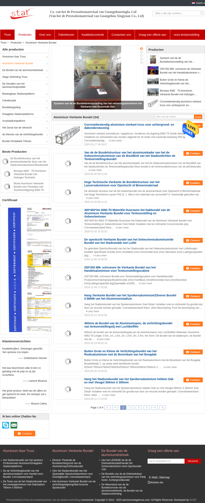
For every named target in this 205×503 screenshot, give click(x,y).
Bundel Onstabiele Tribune (16, 141)
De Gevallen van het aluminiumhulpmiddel (13, 85)
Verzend (193, 461)
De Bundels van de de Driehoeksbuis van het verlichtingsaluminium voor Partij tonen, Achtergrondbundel (123, 476)
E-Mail (153, 477)
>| (162, 407)
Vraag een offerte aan (152, 34)
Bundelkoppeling (11, 107)
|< (107, 407)
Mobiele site (155, 482)
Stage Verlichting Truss (14, 77)
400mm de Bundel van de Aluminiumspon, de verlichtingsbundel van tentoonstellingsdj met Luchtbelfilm (128, 325)
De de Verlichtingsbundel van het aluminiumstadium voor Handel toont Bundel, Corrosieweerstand (23, 473)
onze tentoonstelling (186, 34)
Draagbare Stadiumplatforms (18, 114)
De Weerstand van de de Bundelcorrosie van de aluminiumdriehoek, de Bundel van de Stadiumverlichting (122, 489)
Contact (195, 153)
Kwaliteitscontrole (93, 34)
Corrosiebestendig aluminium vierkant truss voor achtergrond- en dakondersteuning (180, 103)
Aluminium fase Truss (14, 56)
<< (115, 407)
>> (154, 407)
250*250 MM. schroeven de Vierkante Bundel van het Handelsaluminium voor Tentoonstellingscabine (181, 71)
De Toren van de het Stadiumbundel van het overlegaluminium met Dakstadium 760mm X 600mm (25, 484)
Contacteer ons (121, 34)
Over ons (45, 34)
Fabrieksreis (66, 34)
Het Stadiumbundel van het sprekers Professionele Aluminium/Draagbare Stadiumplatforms (23, 463)
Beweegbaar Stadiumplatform (18, 93)
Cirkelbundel (9, 100)
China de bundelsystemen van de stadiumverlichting (51, 499)
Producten (25, 34)
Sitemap (164, 477)
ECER (193, 499)
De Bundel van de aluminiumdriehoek (22, 70)
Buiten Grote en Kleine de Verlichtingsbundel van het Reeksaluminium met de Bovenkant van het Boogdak (179, 81)
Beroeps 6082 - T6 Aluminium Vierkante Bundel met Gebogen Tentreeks (30, 174)
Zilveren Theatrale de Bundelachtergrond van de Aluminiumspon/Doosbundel (67, 463)
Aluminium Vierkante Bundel (17, 63)
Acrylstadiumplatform (13, 120)
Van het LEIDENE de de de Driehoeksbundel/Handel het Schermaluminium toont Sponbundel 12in (121, 465)
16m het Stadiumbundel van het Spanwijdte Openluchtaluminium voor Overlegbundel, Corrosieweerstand (72, 473)
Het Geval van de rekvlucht (17, 127)
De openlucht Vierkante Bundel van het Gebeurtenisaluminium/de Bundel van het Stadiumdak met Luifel (128, 241)
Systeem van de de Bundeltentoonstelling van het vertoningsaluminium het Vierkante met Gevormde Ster (181, 60)
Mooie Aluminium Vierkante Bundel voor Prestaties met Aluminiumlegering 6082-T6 (29, 186)
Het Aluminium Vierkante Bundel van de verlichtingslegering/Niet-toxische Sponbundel (74, 484)
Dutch (199, 3)
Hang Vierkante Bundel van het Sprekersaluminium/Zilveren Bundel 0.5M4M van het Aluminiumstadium (130, 297)
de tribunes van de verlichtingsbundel (22, 134)
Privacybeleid (14, 499)
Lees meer (116, 140)
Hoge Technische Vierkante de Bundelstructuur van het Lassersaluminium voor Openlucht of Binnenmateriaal (121, 183)
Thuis (7, 34)
